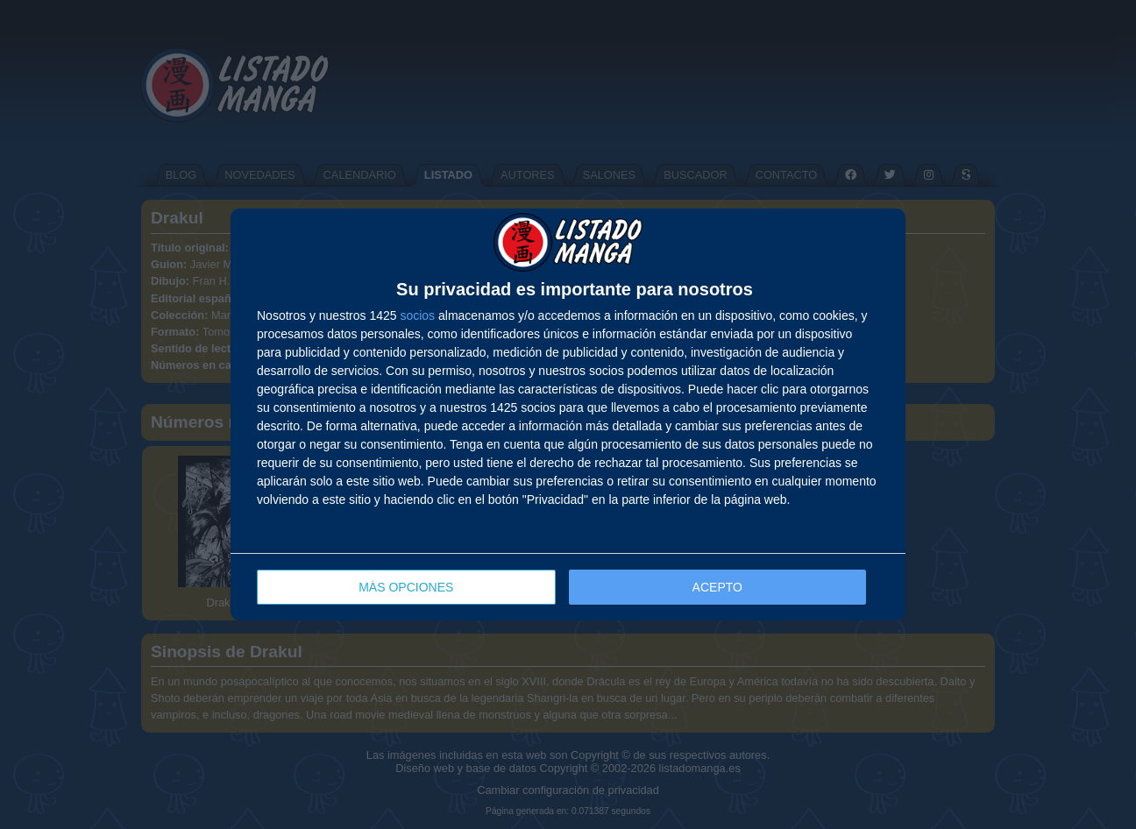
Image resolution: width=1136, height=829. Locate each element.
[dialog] (568, 415)
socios (417, 315)
